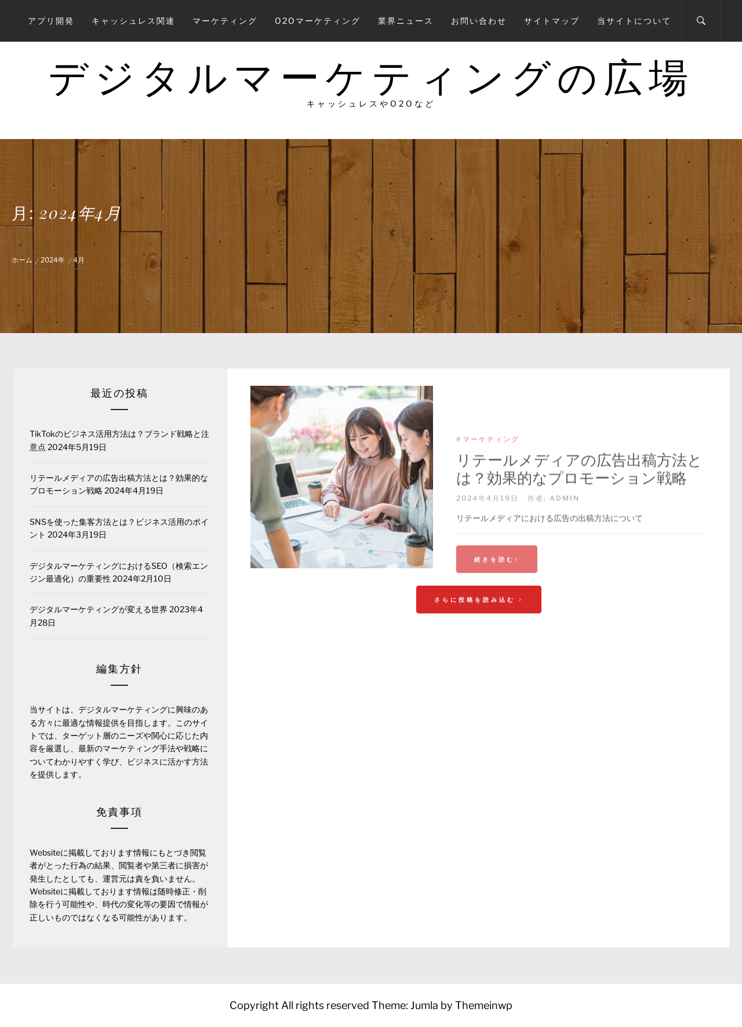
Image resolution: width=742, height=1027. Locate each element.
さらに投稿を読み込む (478, 599)
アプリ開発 (51, 20)
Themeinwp (483, 1005)
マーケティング (224, 20)
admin (565, 532)
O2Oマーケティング (318, 20)
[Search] (701, 21)
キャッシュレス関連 (133, 20)
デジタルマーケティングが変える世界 (99, 609)
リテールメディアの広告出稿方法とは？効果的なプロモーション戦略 (579, 503)
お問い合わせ (479, 20)
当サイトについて (634, 20)
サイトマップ (552, 20)
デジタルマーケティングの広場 (371, 77)
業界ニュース (406, 20)
